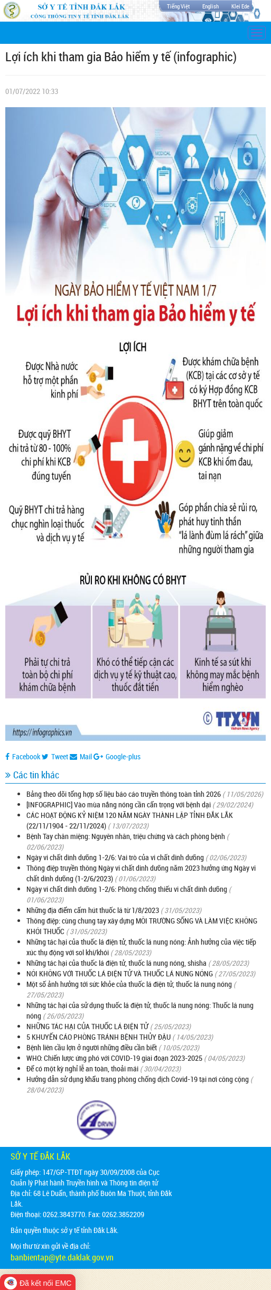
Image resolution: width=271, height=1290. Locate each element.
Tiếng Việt (178, 6)
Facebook (22, 756)
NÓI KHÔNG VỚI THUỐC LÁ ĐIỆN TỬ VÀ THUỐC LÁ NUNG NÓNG (119, 973)
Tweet (55, 756)
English (210, 6)
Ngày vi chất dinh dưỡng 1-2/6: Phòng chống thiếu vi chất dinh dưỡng (126, 889)
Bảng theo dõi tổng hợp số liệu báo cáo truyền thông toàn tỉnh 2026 (123, 794)
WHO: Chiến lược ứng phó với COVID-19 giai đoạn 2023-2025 (114, 1058)
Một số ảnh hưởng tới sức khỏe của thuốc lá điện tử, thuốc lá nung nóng (129, 984)
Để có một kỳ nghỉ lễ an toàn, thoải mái (82, 1068)
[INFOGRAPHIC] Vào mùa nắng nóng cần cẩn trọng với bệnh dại (118, 804)
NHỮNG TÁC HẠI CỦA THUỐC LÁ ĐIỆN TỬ (87, 1026)
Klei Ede (240, 6)
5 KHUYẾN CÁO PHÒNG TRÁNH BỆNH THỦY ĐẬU (98, 1037)
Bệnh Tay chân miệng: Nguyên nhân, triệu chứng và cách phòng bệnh (125, 836)
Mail (81, 756)
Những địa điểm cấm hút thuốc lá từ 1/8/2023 (92, 910)
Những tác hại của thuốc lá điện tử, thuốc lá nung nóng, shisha (116, 963)
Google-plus (117, 756)
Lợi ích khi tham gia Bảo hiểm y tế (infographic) (121, 56)
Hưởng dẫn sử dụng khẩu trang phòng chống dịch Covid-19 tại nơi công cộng (137, 1079)
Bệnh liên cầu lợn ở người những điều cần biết (91, 1047)
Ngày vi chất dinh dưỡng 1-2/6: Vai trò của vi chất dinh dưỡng (115, 857)
